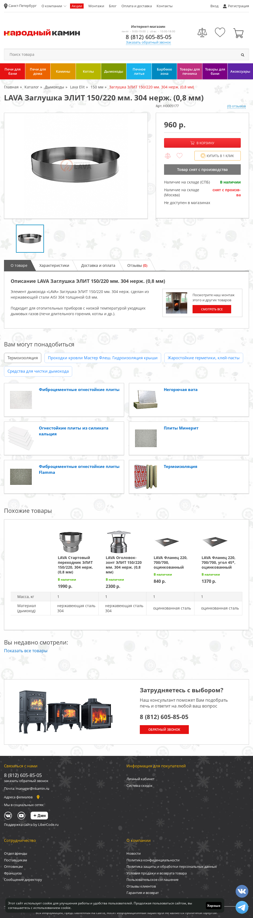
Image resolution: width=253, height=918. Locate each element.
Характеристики (54, 265)
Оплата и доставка (136, 5)
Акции (77, 5)
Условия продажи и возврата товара (157, 873)
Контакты (165, 5)
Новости (134, 853)
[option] (76, 165)
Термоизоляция (22, 357)
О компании (52, 5)
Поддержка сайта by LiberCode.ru (31, 824)
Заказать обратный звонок (148, 42)
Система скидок (140, 785)
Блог (113, 5)
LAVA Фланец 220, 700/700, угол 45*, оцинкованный (218, 562)
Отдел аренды (15, 853)
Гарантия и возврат (143, 892)
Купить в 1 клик (217, 156)
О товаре (19, 265)
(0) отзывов (236, 106)
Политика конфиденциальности (153, 860)
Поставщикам (15, 860)
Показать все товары (25, 651)
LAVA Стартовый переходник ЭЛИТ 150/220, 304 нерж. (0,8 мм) (75, 565)
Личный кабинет (140, 778)
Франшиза (13, 873)
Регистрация (238, 5)
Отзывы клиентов (141, 886)
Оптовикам (13, 866)
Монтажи (96, 5)
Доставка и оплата (98, 265)
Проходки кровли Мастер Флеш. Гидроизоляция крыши (103, 357)
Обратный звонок (164, 729)
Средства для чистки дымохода (38, 371)
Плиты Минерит (181, 428)
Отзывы (137, 265)
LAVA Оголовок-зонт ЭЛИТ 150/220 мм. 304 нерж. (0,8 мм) (124, 565)
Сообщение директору (23, 879)
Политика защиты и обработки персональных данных (172, 866)
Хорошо (213, 905)
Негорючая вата (181, 389)
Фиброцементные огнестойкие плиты (79, 389)
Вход (214, 5)
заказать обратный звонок (26, 780)
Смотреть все (212, 309)
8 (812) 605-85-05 (149, 37)
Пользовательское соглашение (152, 879)
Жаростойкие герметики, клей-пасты (204, 357)
